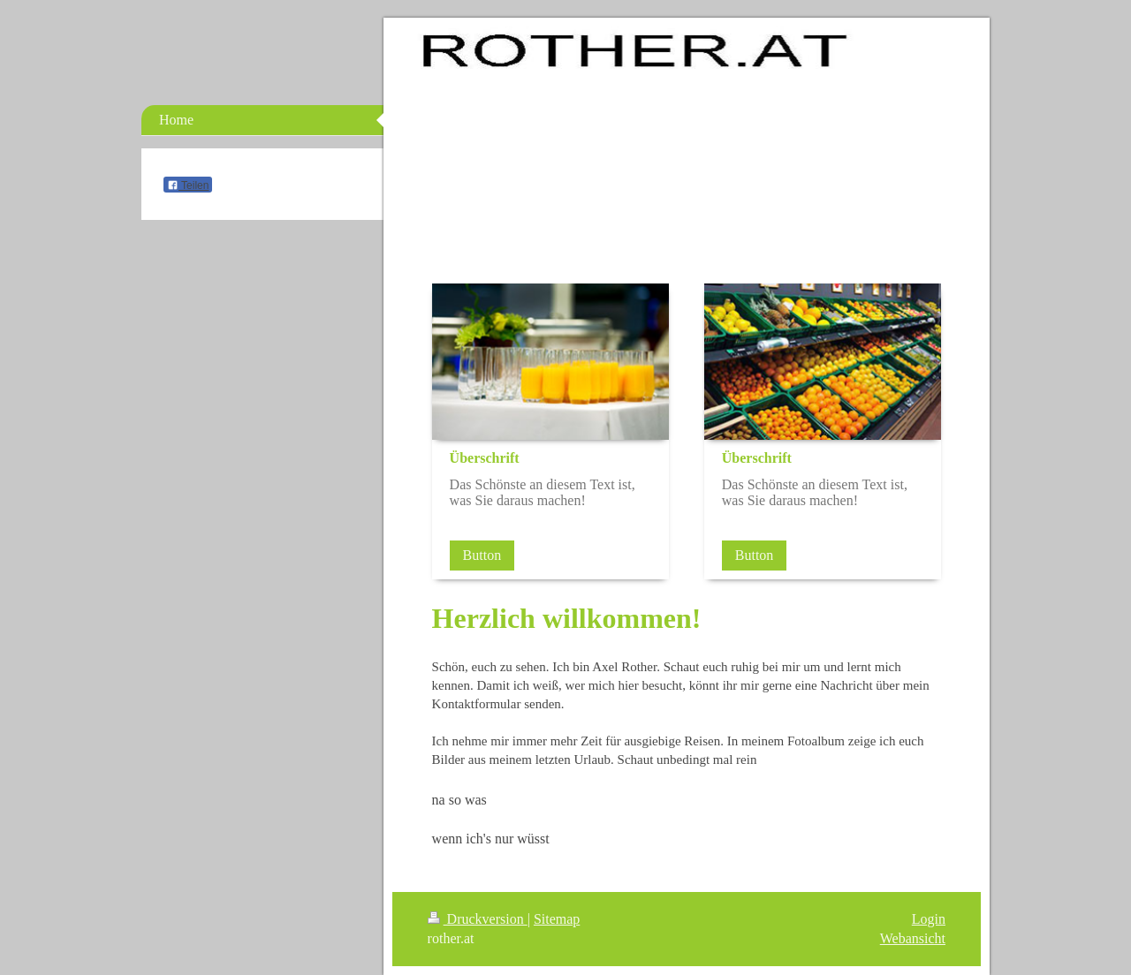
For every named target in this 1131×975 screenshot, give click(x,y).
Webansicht (912, 938)
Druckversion (478, 918)
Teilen (188, 185)
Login (928, 918)
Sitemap (557, 918)
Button (482, 555)
